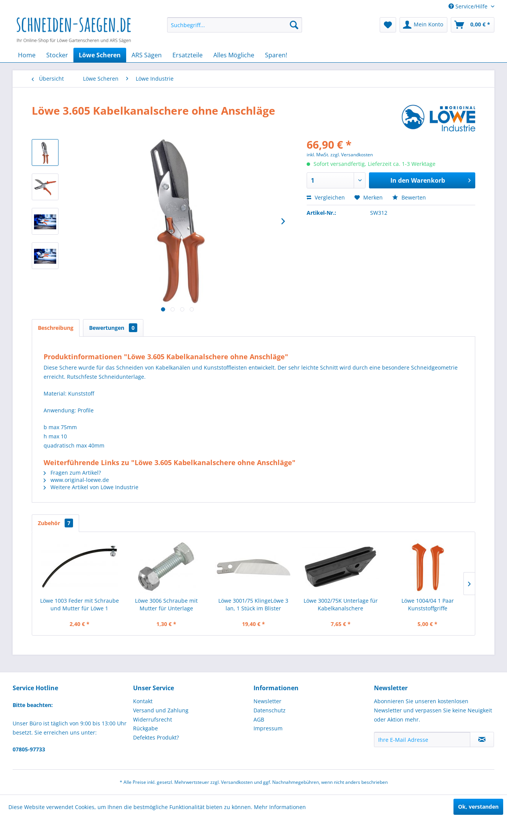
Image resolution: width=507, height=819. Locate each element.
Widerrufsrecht (152, 719)
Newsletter (267, 701)
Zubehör (55, 523)
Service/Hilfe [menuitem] (468, 6)
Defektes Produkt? (156, 737)
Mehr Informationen (280, 807)
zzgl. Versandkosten (351, 154)
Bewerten (409, 197)
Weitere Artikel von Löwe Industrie (91, 487)
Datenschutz (269, 710)
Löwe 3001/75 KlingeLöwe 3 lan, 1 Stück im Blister (253, 604)
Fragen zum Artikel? (72, 472)
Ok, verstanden (478, 806)
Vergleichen (326, 197)
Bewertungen (113, 327)
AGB (258, 719)
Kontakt (143, 701)
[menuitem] (234, 24)
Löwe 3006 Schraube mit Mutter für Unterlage (166, 604)
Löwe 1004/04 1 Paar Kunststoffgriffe (427, 604)
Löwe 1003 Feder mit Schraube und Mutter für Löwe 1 (79, 604)
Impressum (268, 728)
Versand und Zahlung (160, 710)
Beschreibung (55, 327)
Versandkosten (237, 782)
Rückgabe (145, 728)
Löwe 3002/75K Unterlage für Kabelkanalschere (341, 604)
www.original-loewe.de (76, 479)
